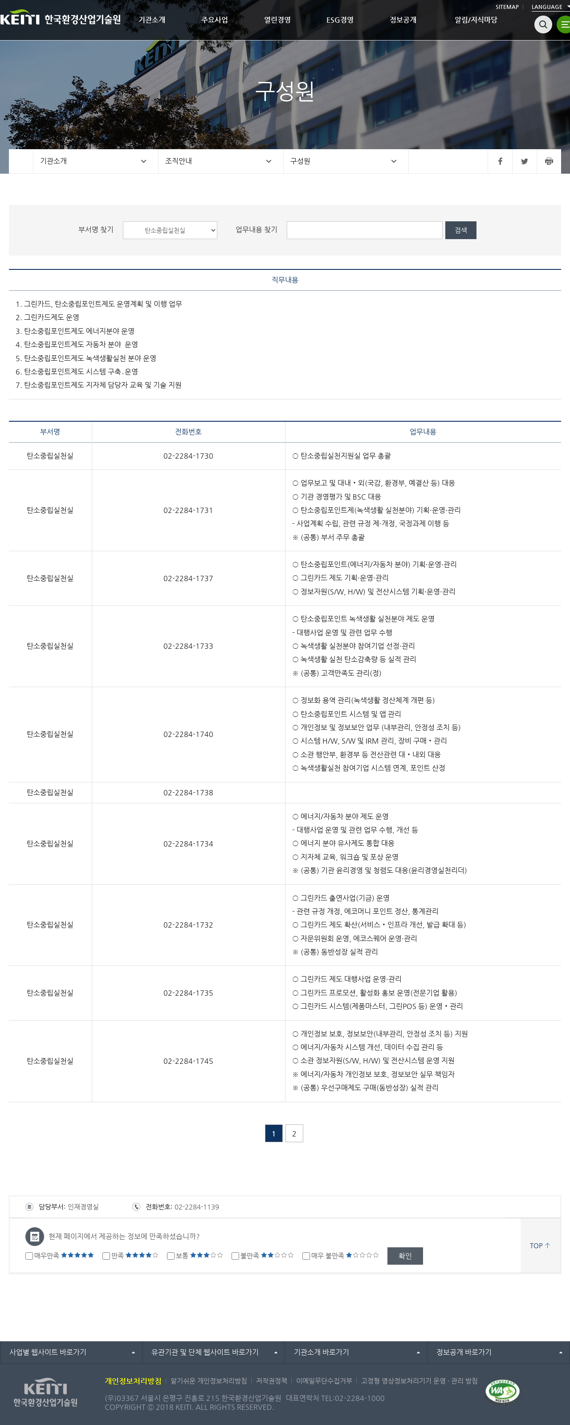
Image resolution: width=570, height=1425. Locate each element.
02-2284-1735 (188, 993)
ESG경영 (340, 20)
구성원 (300, 161)
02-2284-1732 (188, 924)
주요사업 (214, 20)
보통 (199, 1255)
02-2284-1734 (188, 843)
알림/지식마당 (476, 20)
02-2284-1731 (188, 510)
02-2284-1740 (188, 734)
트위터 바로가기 (524, 161)
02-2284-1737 (188, 578)
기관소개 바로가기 (321, 1352)
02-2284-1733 (188, 646)
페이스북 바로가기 (500, 161)
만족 (135, 1255)
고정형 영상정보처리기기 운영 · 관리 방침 (419, 1380)
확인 (405, 1256)
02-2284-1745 (188, 1061)
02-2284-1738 (188, 792)
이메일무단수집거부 (324, 1380)
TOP (536, 1245)
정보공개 (403, 20)
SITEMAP (507, 7)
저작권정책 (271, 1380)
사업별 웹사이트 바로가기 (47, 1352)
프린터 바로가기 (549, 161)
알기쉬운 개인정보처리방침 (209, 1380)
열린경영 (277, 20)
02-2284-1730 (188, 456)
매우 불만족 (345, 1255)
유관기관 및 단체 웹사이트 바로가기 (205, 1352)
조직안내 (178, 161)
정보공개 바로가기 (464, 1352)
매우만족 (64, 1255)
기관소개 (151, 20)
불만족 (267, 1255)
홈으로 (21, 161)
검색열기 (543, 24)
